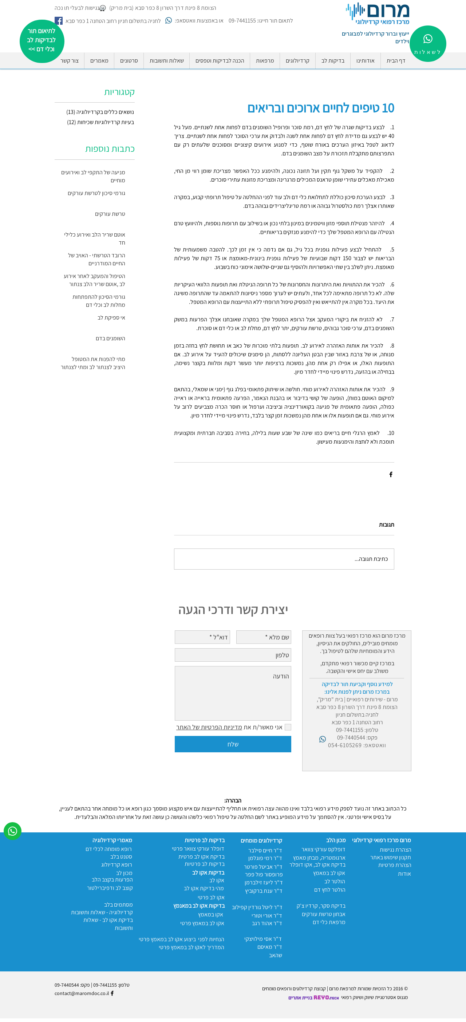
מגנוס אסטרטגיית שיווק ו (385, 997)
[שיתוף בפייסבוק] (390, 474)
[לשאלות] (428, 43)
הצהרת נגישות (395, 849)
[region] (42, 41)
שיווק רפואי (351, 997)
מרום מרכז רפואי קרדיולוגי (381, 840)
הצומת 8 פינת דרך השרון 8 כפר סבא (357, 707)
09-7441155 (105, 985)
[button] (219, 61)
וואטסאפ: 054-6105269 (357, 745)
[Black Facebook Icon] (112, 993)
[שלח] (233, 744)
